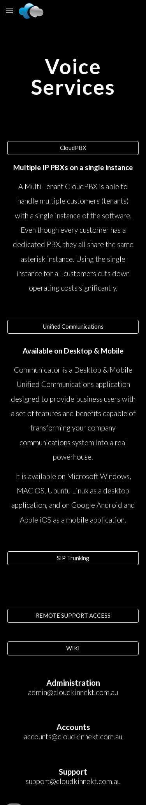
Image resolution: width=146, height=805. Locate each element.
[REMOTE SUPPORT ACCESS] (73, 616)
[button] (9, 10)
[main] (73, 77)
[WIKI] (73, 648)
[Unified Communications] (73, 327)
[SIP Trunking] (73, 558)
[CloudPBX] (73, 148)
